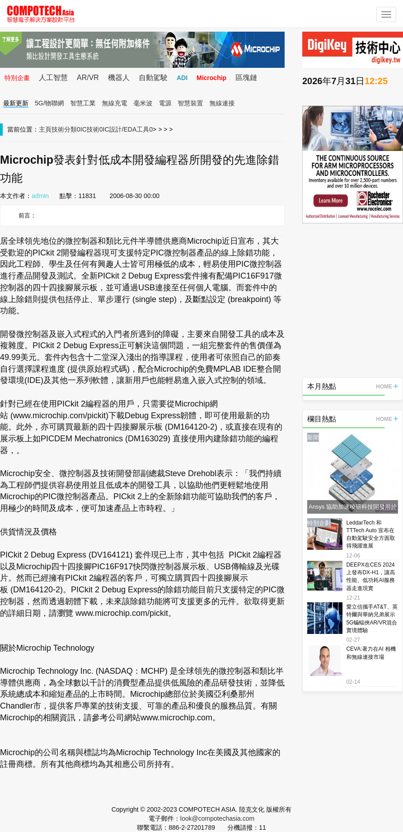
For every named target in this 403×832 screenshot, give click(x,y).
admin (40, 195)
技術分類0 (66, 129)
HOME (387, 386)
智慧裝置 (190, 103)
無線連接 (222, 103)
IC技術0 (91, 129)
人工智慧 (53, 77)
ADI (182, 77)
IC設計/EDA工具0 (128, 129)
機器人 (119, 77)
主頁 (45, 129)
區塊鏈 (246, 77)
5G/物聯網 (49, 103)
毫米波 (143, 103)
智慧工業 (83, 103)
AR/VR (88, 77)
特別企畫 (17, 77)
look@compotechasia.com (217, 818)
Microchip (211, 77)
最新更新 (15, 103)
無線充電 (114, 103)
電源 (165, 103)
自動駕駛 (153, 77)
